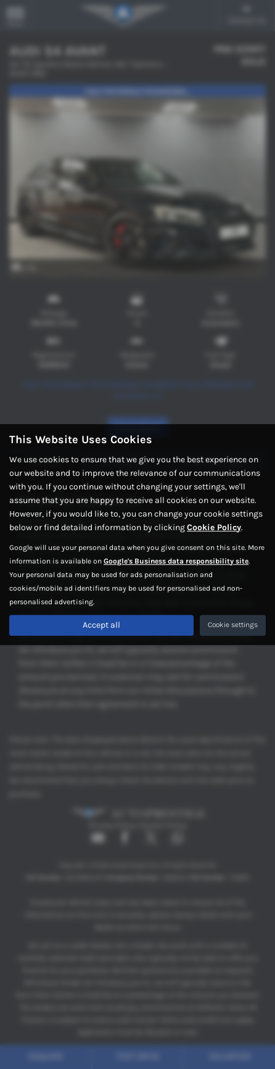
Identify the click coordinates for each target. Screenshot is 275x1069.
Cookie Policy (214, 527)
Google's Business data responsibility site (176, 561)
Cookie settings (233, 624)
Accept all (101, 625)
